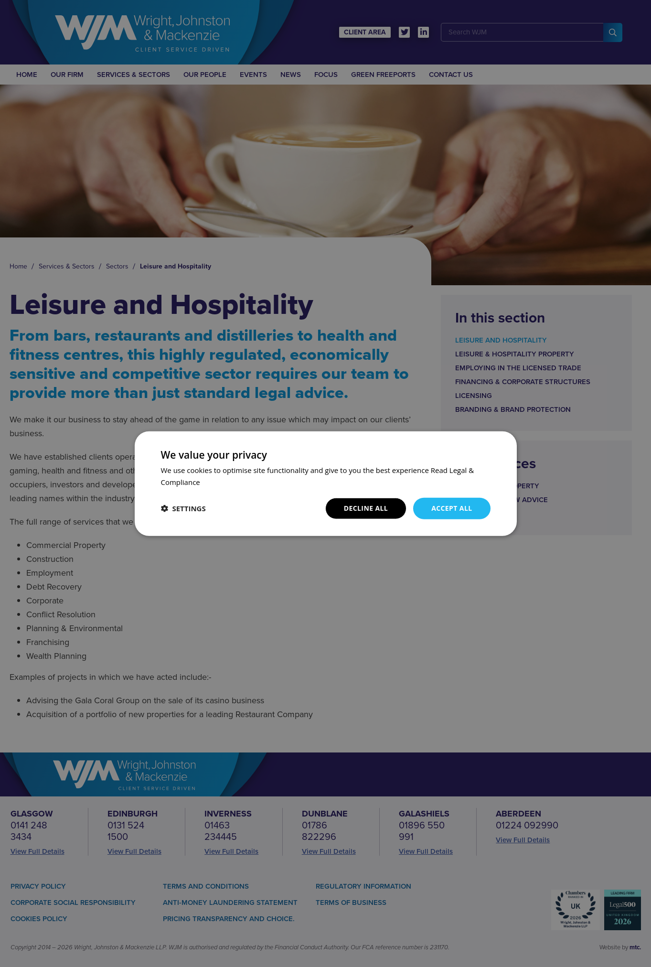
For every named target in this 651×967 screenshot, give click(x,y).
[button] (183, 508)
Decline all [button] (366, 508)
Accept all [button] (451, 508)
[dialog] (325, 483)
